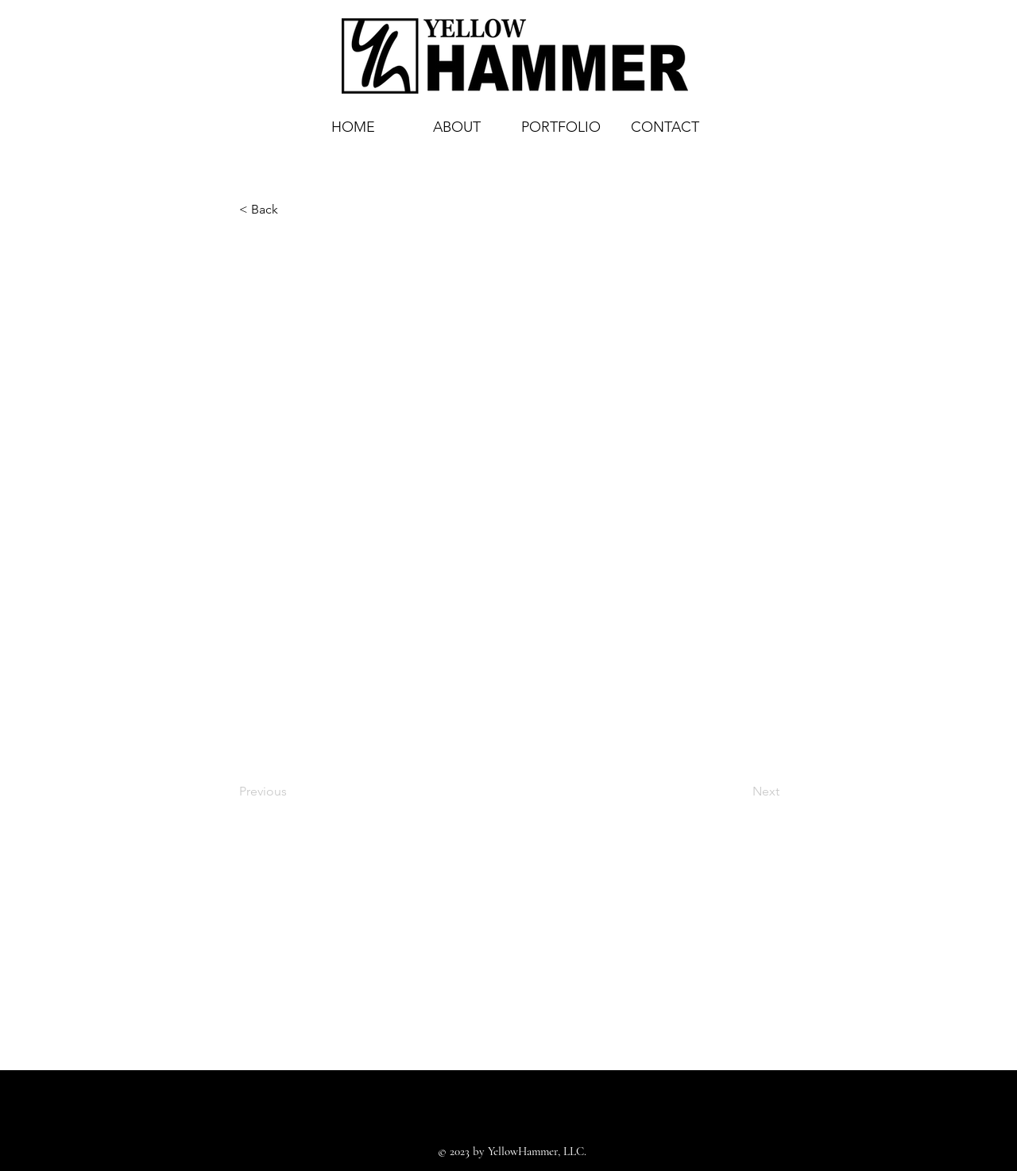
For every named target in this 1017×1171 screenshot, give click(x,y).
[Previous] (291, 791)
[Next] (739, 791)
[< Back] (291, 209)
